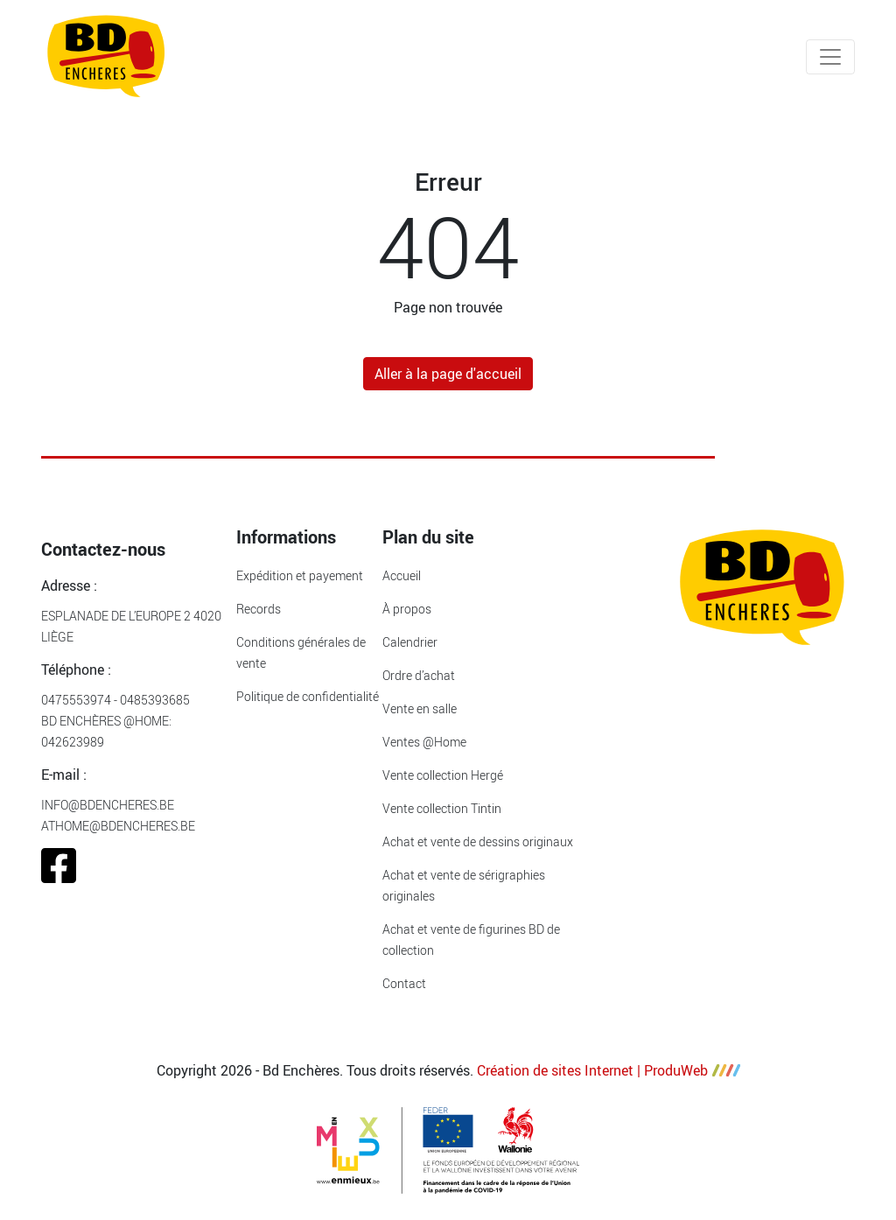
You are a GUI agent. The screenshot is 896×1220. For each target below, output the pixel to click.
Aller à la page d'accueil (448, 373)
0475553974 (76, 699)
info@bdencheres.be (107, 804)
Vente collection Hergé (442, 775)
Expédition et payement (299, 575)
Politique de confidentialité (307, 696)
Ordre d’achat (418, 675)
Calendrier (410, 642)
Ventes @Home (424, 741)
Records (258, 608)
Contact (404, 983)
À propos (406, 608)
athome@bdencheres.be (118, 825)
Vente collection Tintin (441, 808)
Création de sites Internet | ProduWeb (608, 1070)
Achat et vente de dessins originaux (477, 841)
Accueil (401, 575)
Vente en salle (419, 708)
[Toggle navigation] (830, 56)
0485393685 (155, 699)
